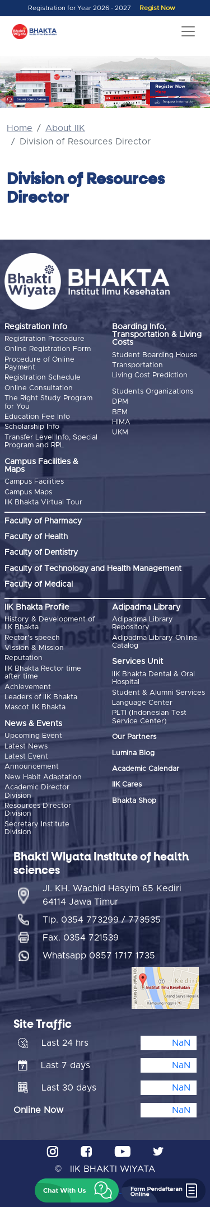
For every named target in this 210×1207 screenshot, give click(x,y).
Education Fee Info (37, 416)
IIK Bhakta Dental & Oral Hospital (153, 678)
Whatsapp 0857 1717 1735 (99, 955)
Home (19, 128)
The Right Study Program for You (48, 402)
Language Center (142, 703)
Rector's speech (32, 638)
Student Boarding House (155, 355)
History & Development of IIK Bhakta (49, 623)
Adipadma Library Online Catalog (155, 641)
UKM (120, 432)
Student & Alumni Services (158, 692)
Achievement (27, 687)
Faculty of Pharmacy (43, 521)
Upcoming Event (33, 736)
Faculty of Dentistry (41, 552)
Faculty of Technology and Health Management (92, 569)
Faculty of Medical (38, 584)
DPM (120, 401)
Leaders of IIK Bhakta (40, 697)
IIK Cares (127, 784)
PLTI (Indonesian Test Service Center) (149, 716)
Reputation (23, 658)
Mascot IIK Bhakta (35, 707)
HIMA (121, 422)
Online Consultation (38, 388)
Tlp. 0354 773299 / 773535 (102, 919)
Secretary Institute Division (36, 828)
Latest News (26, 746)
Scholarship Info (31, 427)
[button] (77, 1190)
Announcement (31, 766)
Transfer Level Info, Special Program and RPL (50, 441)
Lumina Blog (133, 753)
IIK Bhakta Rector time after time (42, 672)
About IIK (65, 128)
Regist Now (157, 8)
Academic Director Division (36, 791)
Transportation (137, 365)
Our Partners (134, 737)
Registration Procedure (44, 339)
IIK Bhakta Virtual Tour (43, 502)
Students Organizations (152, 391)
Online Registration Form (47, 349)
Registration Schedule (42, 377)
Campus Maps (28, 492)
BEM (120, 412)
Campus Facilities (34, 481)
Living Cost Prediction (150, 375)
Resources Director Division (37, 809)
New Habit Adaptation (43, 777)
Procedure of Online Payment (39, 363)
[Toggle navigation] (188, 31)
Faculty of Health (36, 537)
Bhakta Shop (134, 800)
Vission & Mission (34, 648)
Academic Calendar (145, 769)
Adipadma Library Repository (142, 623)
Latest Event (26, 756)
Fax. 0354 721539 (81, 937)
